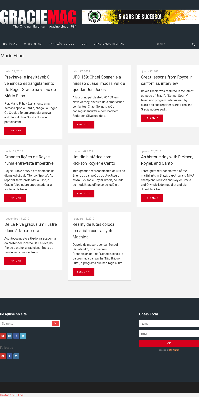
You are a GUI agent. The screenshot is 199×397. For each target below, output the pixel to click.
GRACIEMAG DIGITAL (109, 44)
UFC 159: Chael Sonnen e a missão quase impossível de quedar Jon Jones (99, 83)
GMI (84, 44)
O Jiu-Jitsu (33, 44)
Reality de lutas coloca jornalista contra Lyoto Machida (94, 230)
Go (55, 323)
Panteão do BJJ (62, 44)
